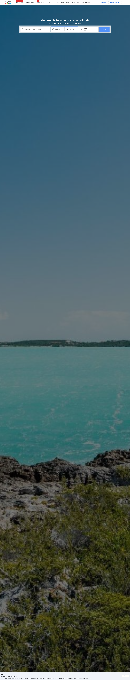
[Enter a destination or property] (37, 29)
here (89, 678)
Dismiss (125, 676)
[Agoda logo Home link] (8, 2)
